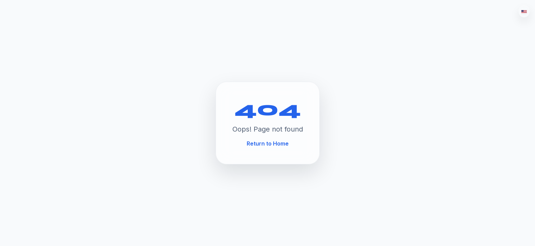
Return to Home (268, 143)
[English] (524, 11)
